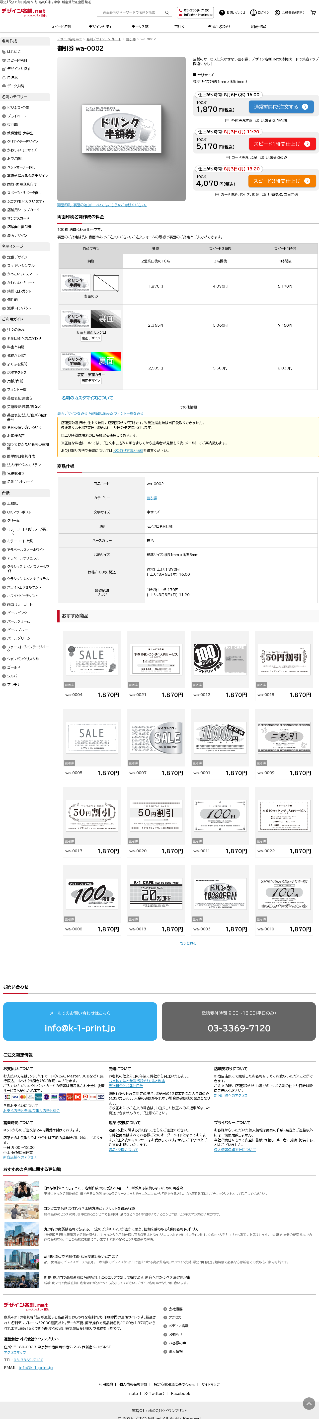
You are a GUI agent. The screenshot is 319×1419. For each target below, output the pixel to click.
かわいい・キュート (21, 283)
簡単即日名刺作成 (21, 456)
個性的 (12, 300)
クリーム (13, 520)
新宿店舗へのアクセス (230, 1076)
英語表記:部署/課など (24, 406)
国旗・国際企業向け (22, 184)
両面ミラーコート (20, 604)
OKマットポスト (19, 512)
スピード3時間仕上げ (282, 181)
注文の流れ (16, 330)
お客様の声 (16, 436)
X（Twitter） (154, 1374)
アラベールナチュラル (23, 558)
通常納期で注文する (281, 106)
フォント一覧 (16, 390)
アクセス (175, 1298)
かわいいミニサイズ (22, 150)
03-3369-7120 (239, 1009)
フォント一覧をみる (129, 413)
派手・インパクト (19, 308)
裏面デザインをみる (72, 413)
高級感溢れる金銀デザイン (27, 176)
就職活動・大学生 (20, 133)
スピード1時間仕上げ (282, 144)
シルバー (13, 676)
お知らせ (175, 1315)
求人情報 (176, 1332)
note (133, 1374)
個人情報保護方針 (133, 1365)
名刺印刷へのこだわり (24, 338)
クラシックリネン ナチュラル (28, 579)
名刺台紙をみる (101, 413)
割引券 (131, 39)
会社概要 (176, 1290)
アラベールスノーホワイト (26, 550)
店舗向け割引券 (19, 227)
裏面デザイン (91, 338)
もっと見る (188, 943)
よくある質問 (17, 364)
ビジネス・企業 (18, 107)
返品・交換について (123, 1130)
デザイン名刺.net (69, 39)
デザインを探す (100, 27)
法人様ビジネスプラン (24, 465)
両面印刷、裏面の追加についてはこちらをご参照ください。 (102, 205)
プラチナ (13, 684)
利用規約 (106, 1365)
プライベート (16, 116)
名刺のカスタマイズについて (87, 398)
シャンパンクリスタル (23, 659)
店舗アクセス (17, 372)
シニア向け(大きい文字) (25, 201)
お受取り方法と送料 (128, 451)
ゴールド (13, 667)
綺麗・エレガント (19, 291)
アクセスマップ (15, 1333)
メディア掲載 (178, 1307)
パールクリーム (18, 621)
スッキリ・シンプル (21, 266)
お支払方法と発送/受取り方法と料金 (31, 1091)
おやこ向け (15, 159)
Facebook (180, 1374)
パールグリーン (18, 638)
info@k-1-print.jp (198, 14)
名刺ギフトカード (20, 482)
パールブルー (17, 630)
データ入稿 (140, 27)
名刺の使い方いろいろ (24, 427)
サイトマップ (211, 1365)
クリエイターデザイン (22, 142)
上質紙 (12, 504)
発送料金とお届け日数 (126, 1066)
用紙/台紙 (15, 381)
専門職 (12, 125)
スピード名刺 (61, 27)
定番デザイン (17, 257)
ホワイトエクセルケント (24, 587)
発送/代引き (16, 355)
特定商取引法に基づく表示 (174, 1365)
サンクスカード (18, 218)
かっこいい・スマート (22, 274)
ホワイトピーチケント (22, 596)
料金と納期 (15, 347)
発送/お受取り (219, 27)
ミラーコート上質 (20, 541)
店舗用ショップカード (23, 210)
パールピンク (17, 613)
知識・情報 (258, 27)
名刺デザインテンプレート (103, 39)
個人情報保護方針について (235, 1130)
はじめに (14, 52)
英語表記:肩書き (20, 398)
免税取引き (16, 473)
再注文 (179, 27)
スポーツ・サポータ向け (24, 193)
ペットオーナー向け (21, 167)
